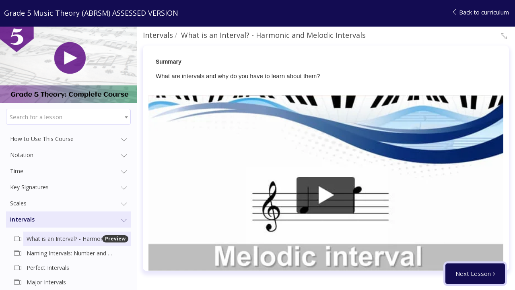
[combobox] (68, 117)
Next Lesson (473, 273)
